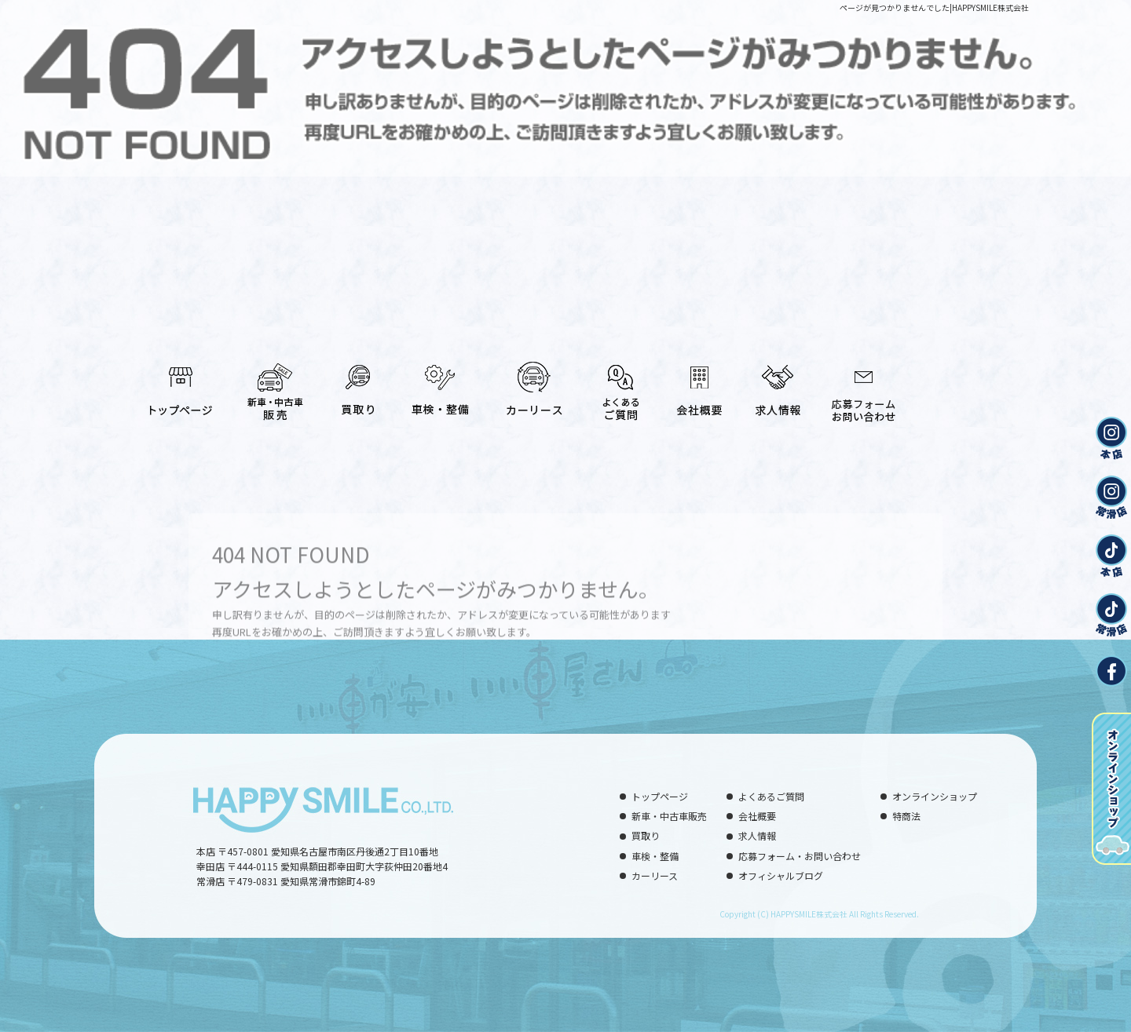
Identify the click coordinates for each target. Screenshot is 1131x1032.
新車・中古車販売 (275, 382)
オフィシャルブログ (780, 875)
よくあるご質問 (620, 382)
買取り (357, 382)
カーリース (534, 382)
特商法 (906, 815)
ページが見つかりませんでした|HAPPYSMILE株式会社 (934, 7)
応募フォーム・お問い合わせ (864, 382)
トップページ (181, 382)
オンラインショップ (934, 796)
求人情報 (777, 382)
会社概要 (699, 382)
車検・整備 (440, 382)
